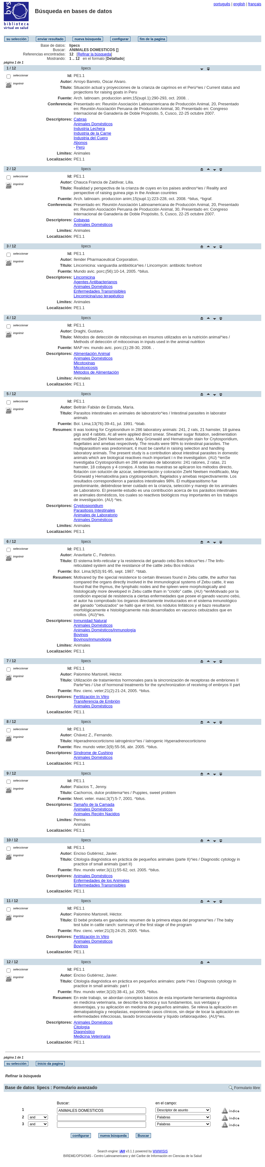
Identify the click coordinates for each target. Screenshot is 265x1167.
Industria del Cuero (90, 138)
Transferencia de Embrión (96, 701)
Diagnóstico (84, 1031)
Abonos (80, 142)
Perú (80, 147)
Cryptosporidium (88, 505)
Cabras (80, 119)
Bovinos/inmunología (92, 639)
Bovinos (80, 634)
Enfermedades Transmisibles (99, 291)
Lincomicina (84, 277)
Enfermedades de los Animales (101, 880)
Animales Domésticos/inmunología (104, 630)
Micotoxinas (84, 363)
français (254, 4)
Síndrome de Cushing (93, 752)
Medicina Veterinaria (91, 1036)
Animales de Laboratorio (95, 515)
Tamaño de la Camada (93, 804)
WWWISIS (160, 1151)
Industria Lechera (89, 128)
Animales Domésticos (92, 124)
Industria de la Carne (92, 133)
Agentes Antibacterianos (95, 282)
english (239, 4)
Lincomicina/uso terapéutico (98, 296)
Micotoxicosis (85, 367)
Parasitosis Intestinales (94, 510)
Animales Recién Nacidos (96, 813)
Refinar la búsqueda (94, 54)
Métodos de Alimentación (96, 372)
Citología (81, 1027)
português (222, 4)
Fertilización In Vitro (91, 696)
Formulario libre (247, 1088)
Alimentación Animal (91, 353)
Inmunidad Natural (89, 620)
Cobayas (81, 220)
